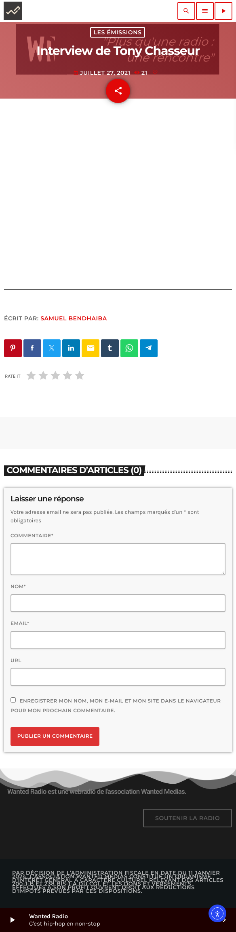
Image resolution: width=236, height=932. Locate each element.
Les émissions (118, 32)
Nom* (18, 587)
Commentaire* (32, 536)
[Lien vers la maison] (13, 11)
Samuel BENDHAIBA (73, 318)
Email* (20, 624)
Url (16, 661)
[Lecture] (223, 11)
